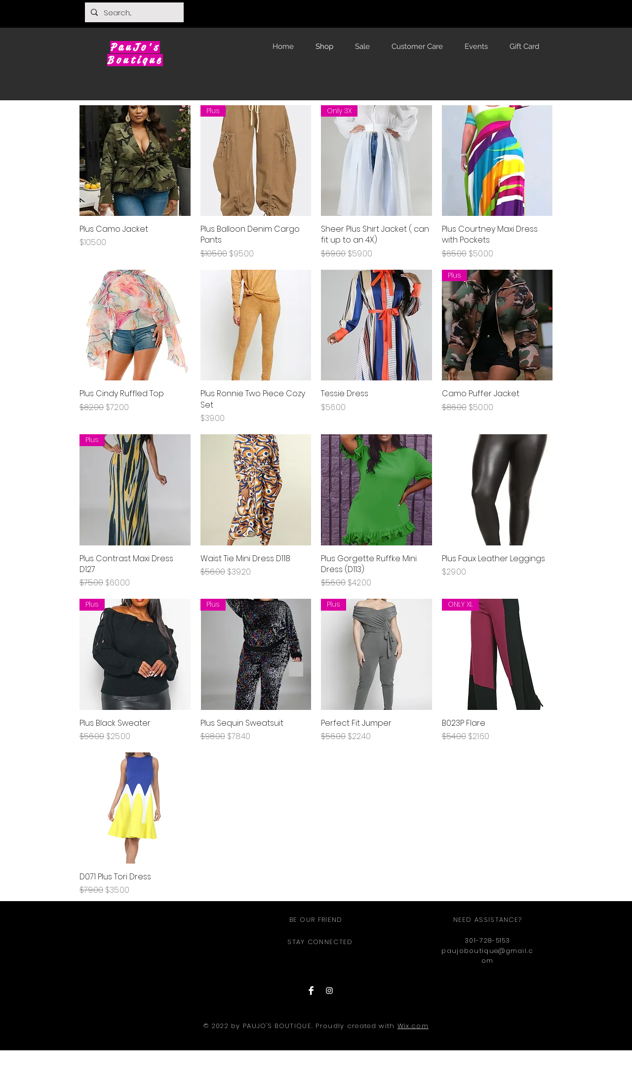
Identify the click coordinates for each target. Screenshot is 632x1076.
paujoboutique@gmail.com (487, 956)
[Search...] (133, 12)
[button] (537, 11)
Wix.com (413, 1026)
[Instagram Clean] (329, 990)
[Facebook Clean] (311, 990)
